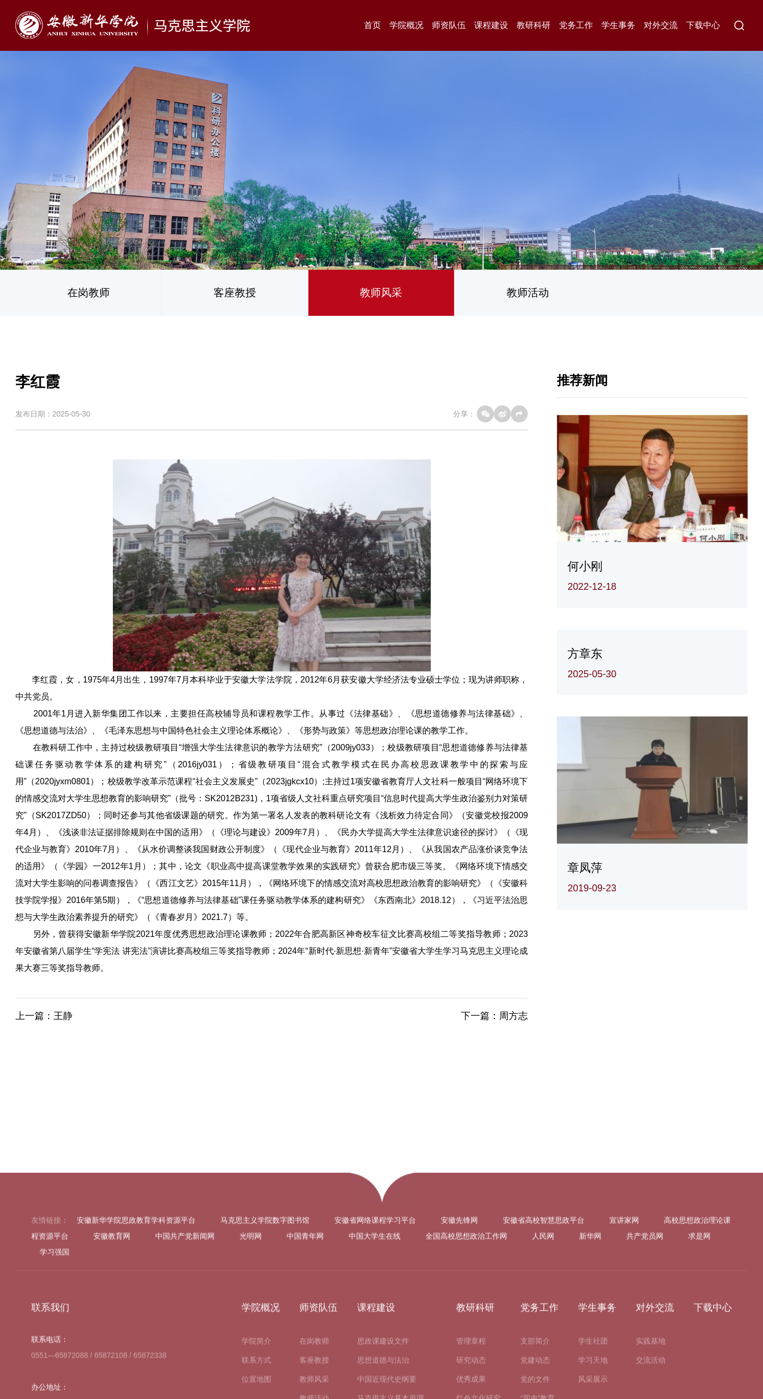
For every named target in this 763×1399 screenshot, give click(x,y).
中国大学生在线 (375, 1389)
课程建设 (491, 25)
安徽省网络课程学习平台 (375, 1373)
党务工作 (576, 25)
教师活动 (528, 292)
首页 (372, 25)
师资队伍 (449, 25)
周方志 (513, 1016)
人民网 (543, 1389)
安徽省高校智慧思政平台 (543, 1373)
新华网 (590, 1389)
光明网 (250, 1389)
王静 (63, 1016)
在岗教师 (88, 292)
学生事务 (618, 25)
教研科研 (534, 25)
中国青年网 (305, 1389)
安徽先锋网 (459, 1373)
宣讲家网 (624, 1373)
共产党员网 (644, 1389)
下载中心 (703, 25)
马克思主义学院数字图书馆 (264, 1373)
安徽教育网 (111, 1389)
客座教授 (235, 292)
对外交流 (661, 25)
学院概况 (406, 25)
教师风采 (381, 292)
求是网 (699, 1389)
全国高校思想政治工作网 (466, 1389)
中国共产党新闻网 (185, 1389)
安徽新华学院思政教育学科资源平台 (136, 1373)
